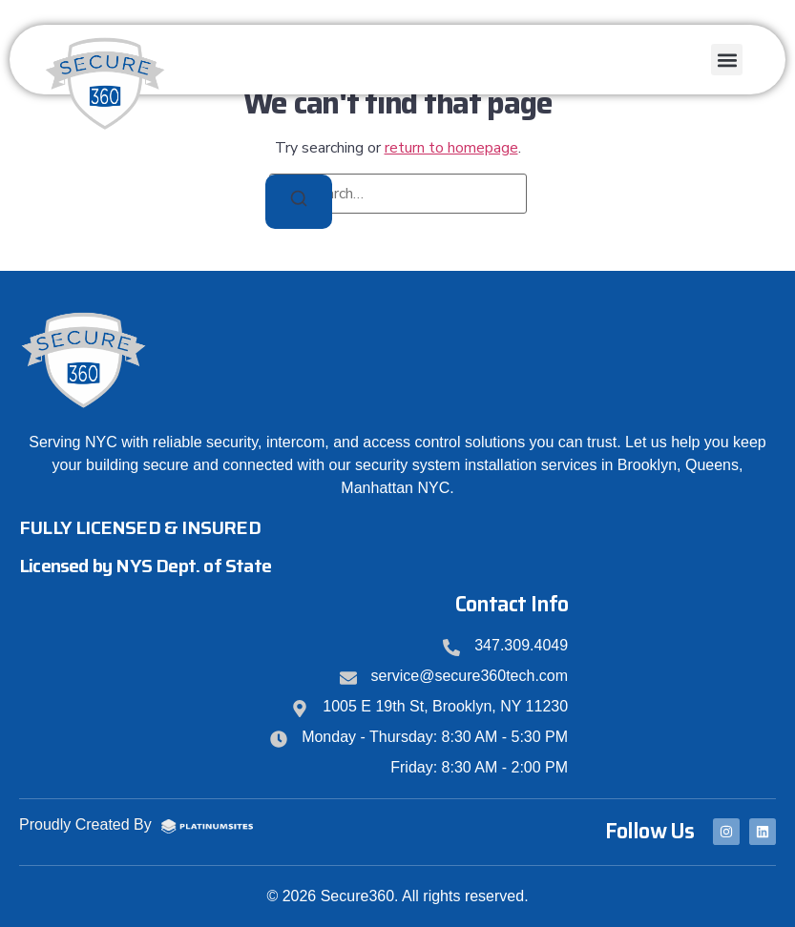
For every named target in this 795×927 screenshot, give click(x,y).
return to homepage (451, 147)
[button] (727, 59)
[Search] (298, 202)
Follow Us (649, 831)
